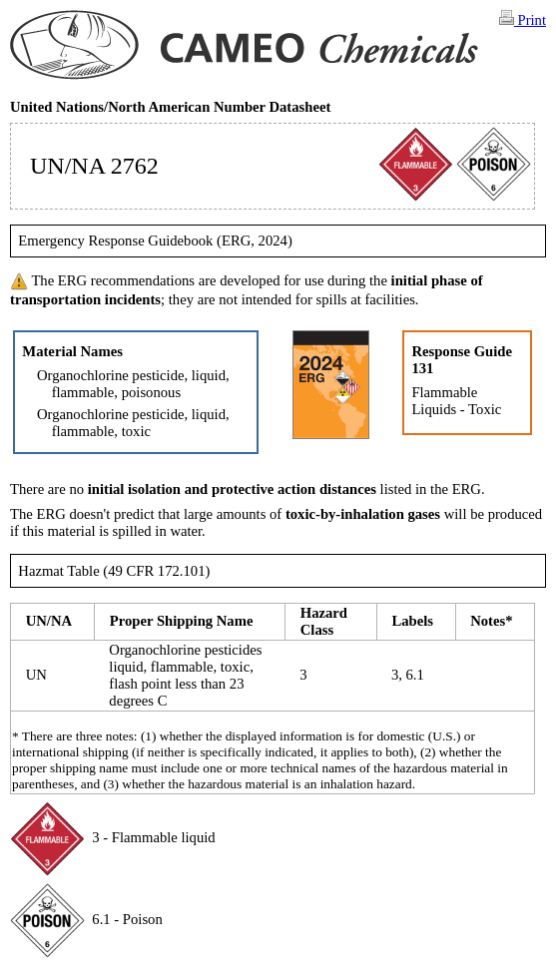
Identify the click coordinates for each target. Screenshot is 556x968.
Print (522, 19)
